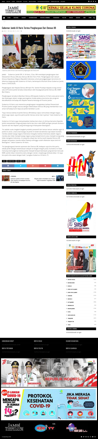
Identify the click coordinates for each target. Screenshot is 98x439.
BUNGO (70, 286)
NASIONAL (16, 18)
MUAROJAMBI (71, 308)
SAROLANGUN (71, 315)
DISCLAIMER (63, 1)
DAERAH (24, 18)
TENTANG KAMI (19, 1)
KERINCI (70, 299)
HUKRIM (70, 295)
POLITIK (64, 18)
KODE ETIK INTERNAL (32, 1)
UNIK (84, 18)
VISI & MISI (25, 1)
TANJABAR (70, 318)
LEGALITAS (8, 1)
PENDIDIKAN (56, 18)
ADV (4, 22)
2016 (9, 436)
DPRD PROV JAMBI (72, 292)
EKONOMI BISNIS (33, 18)
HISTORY (13, 1)
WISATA (71, 18)
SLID (23, 161)
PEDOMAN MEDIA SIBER (55, 1)
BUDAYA (78, 18)
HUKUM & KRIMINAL (45, 18)
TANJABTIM (71, 321)
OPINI (90, 18)
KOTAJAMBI (71, 302)
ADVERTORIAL (11, 161)
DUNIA (9, 18)
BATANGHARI (71, 282)
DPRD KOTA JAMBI (72, 289)
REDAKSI (3, 1)
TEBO (69, 324)
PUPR (69, 312)
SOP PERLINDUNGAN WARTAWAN (43, 1)
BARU (18, 161)
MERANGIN (71, 305)
